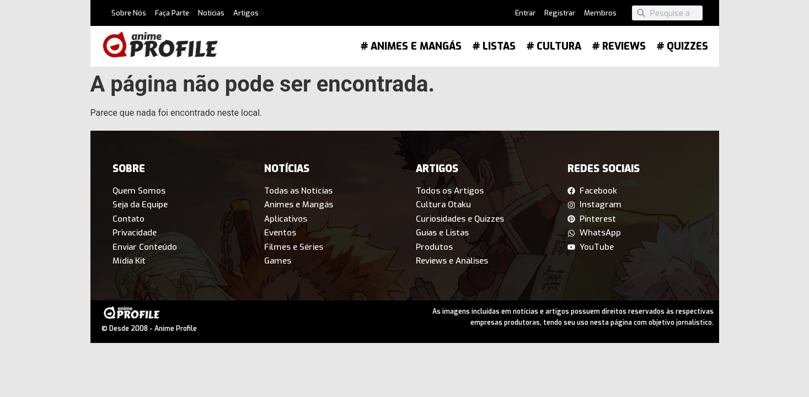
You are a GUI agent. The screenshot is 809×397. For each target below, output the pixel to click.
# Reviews (619, 46)
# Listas (494, 46)
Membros (600, 13)
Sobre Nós (128, 13)
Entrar (525, 13)
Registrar (559, 13)
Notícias (211, 13)
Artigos (246, 13)
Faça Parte (172, 13)
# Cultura (554, 46)
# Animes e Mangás (411, 46)
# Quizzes (682, 46)
